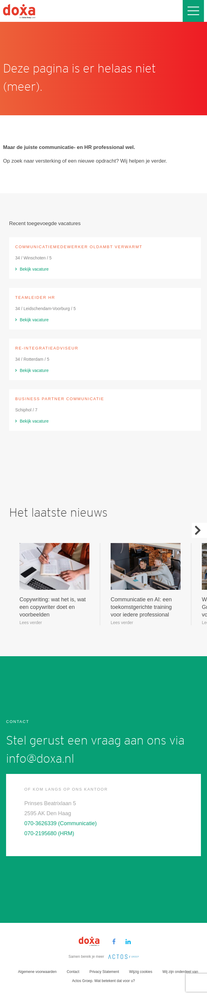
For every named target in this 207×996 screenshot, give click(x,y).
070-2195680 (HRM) (49, 833)
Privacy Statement (104, 972)
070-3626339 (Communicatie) (60, 823)
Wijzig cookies (140, 972)
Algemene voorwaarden (37, 972)
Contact (73, 972)
